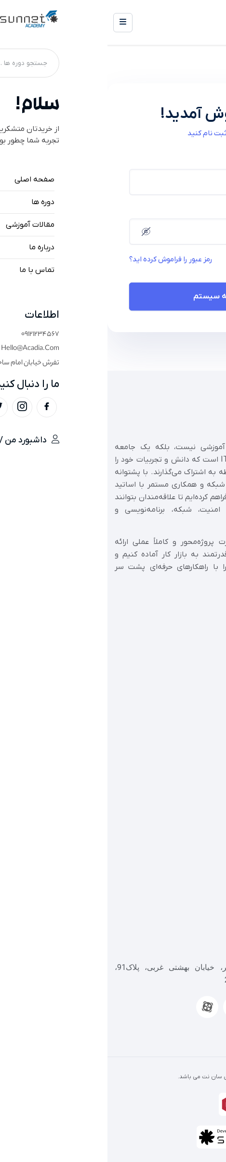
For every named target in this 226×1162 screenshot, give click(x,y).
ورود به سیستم (113, 296)
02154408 (201, 892)
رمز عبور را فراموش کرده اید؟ (63, 259)
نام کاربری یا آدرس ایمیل (170, 160)
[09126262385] (214, 907)
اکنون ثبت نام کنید (109, 133)
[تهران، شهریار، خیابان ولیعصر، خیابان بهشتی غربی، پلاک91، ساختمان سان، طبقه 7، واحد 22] (214, 944)
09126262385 (195, 929)
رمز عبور (192, 209)
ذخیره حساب (173, 259)
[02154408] (214, 869)
